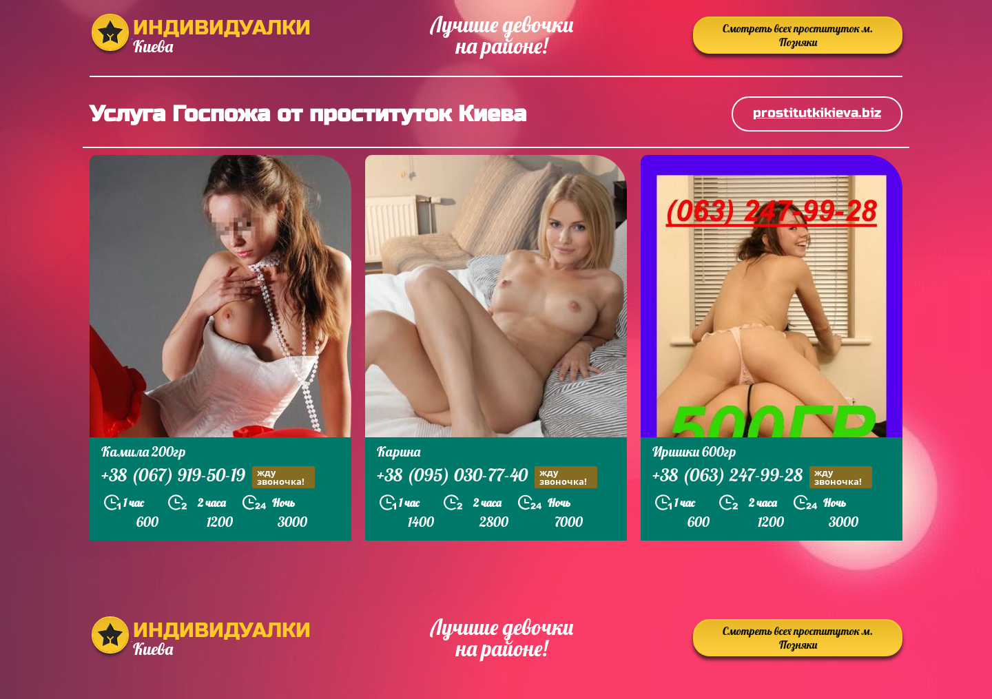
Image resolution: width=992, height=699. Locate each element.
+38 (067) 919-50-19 (208, 477)
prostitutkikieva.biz (817, 113)
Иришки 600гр (694, 451)
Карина (398, 451)
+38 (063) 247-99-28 (762, 477)
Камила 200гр (143, 451)
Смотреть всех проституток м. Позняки (798, 35)
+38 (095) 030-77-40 (487, 477)
